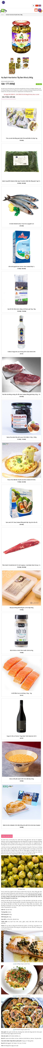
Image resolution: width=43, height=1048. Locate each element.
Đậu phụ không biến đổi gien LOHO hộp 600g (21, 607)
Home (2, 14)
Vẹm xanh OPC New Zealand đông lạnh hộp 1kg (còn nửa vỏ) (21, 522)
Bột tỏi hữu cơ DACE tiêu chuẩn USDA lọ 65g (21, 650)
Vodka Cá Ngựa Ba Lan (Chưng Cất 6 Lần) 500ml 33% (21, 351)
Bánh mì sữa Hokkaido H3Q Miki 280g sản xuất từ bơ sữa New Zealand (21, 825)
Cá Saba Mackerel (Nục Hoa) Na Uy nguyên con (21, 223)
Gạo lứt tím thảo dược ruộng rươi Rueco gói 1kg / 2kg (21, 309)
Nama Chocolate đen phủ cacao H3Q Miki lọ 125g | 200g (21, 437)
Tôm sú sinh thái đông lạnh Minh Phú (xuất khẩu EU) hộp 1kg (21, 138)
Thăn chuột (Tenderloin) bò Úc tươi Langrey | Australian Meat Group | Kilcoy (22, 565)
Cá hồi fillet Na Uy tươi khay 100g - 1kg (21, 693)
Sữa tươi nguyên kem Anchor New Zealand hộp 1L (21, 266)
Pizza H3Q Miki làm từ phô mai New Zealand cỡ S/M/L (21, 479)
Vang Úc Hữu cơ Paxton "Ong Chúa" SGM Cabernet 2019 (21, 736)
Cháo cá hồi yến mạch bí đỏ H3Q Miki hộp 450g (21, 779)
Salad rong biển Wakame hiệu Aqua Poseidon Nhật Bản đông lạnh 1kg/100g (21, 181)
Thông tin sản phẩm (7, 836)
